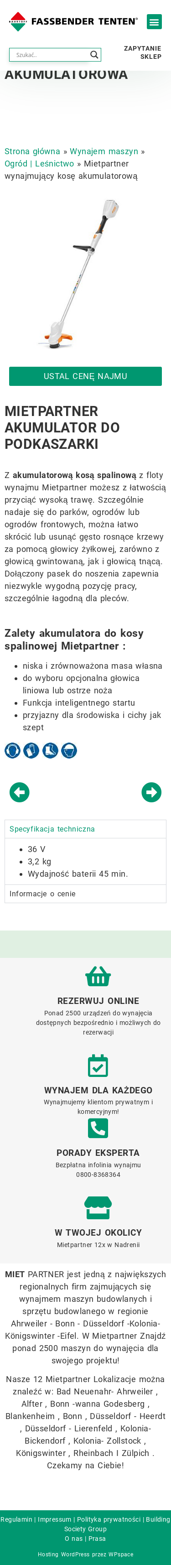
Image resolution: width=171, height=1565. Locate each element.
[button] (154, 21)
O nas (74, 1538)
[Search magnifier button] (94, 54)
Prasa (97, 1538)
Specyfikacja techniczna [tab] (52, 829)
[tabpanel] (85, 861)
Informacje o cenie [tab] (43, 893)
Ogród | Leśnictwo (39, 163)
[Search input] (51, 54)
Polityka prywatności (108, 1519)
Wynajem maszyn (104, 151)
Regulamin (16, 1519)
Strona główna (32, 151)
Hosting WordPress (64, 1554)
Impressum (55, 1519)
